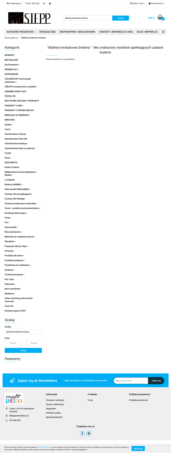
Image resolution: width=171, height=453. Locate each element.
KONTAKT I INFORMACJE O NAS (116, 31)
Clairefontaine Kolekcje (16, 143)
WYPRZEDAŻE (11, 74)
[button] (51, 394)
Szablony (10, 270)
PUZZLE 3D (10, 96)
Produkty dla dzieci (15, 255)
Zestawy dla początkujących (18, 194)
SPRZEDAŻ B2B (47, 31)
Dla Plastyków (12, 64)
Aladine (8, 124)
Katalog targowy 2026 (15, 310)
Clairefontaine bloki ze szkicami (20, 148)
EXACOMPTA (11, 162)
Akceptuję (138, 448)
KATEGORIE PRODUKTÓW (21, 31)
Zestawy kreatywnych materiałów (20, 203)
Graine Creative (12, 167)
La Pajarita (10, 180)
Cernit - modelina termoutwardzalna (23, 208)
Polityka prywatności (138, 400)
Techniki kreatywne (15, 274)
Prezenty (10, 251)
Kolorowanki (11, 227)
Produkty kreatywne (15, 260)
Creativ (8, 153)
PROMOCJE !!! (11, 69)
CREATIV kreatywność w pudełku (21, 86)
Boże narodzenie (13, 288)
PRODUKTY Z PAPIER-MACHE (20, 110)
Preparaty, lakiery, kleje (16, 246)
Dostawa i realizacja (55, 400)
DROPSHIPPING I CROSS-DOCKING (77, 31)
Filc (7, 222)
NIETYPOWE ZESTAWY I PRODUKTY (22, 101)
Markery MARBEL (14, 184)
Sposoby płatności (54, 417)
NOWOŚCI (9, 55)
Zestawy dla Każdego (15, 198)
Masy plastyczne (13, 232)
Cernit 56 (9, 306)
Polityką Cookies (44, 447)
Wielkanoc (10, 293)
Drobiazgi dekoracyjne (16, 213)
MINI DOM (9, 120)
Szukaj (23, 350)
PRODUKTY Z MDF (14, 105)
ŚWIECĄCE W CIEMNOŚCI (17, 115)
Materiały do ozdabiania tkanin (20, 236)
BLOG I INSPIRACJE (147, 31)
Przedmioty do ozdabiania (18, 265)
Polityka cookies (53, 413)
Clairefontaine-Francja (15, 134)
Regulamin (51, 408)
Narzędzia (10, 241)
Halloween (10, 284)
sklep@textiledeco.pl (19, 416)
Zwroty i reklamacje (55, 404)
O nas (90, 400)
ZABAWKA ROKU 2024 (15, 91)
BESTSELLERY (11, 60)
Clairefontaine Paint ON (16, 139)
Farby (8, 217)
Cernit (8, 129)
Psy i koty (9, 279)
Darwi (7, 158)
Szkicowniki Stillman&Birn (17, 189)
